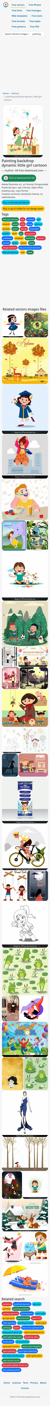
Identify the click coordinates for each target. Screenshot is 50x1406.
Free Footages (34, 10)
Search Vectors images (16, 34)
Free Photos (35, 4)
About (43, 1382)
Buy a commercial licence (16, 202)
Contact (25, 1388)
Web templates (19, 15)
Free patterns (19, 26)
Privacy (34, 1382)
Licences (16, 1382)
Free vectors (18, 4)
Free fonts (17, 10)
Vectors (15, 93)
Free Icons (37, 15)
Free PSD (34, 26)
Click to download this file (18, 178)
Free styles (35, 21)
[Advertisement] (25, 65)
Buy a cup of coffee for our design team (23, 208)
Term (25, 1382)
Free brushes (18, 21)
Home (6, 93)
